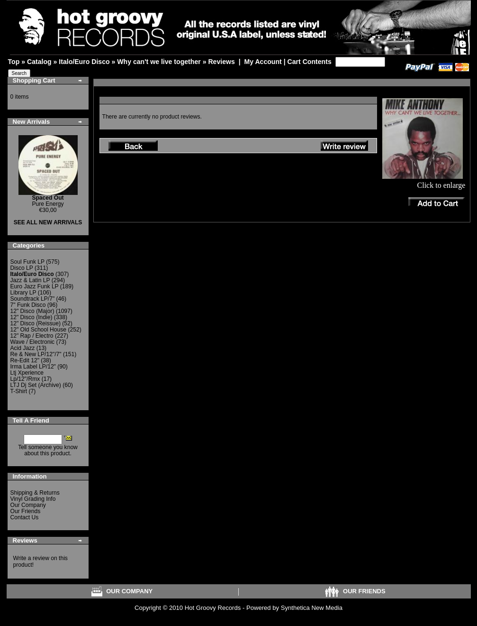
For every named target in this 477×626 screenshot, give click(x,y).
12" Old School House (38, 329)
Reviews (221, 61)
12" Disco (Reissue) (35, 323)
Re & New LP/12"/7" (36, 354)
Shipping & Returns (35, 492)
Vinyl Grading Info (33, 499)
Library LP (23, 292)
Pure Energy (47, 200)
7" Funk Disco (28, 305)
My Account (262, 61)
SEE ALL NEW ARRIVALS (48, 222)
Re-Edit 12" (24, 360)
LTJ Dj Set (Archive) (35, 385)
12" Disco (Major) (32, 311)
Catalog (39, 61)
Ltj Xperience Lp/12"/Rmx (27, 375)
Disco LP (21, 268)
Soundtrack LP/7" (32, 298)
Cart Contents (310, 61)
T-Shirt (18, 391)
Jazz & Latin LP (30, 280)
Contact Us (24, 517)
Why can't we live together (158, 61)
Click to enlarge (423, 182)
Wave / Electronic (32, 342)
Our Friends (25, 511)
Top (14, 61)
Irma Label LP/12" (33, 366)
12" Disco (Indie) (31, 317)
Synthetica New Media (311, 607)
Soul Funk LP (27, 261)
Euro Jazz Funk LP (34, 286)
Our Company (28, 505)
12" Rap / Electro (32, 335)
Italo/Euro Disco (84, 61)
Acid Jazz (22, 348)
